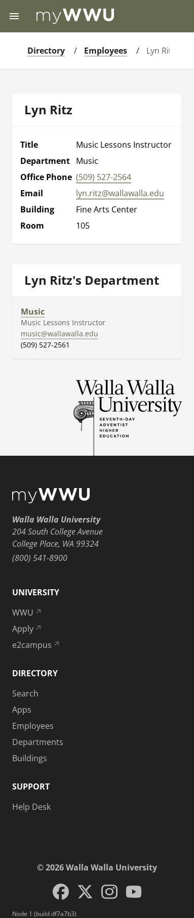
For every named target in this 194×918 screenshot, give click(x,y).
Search (25, 693)
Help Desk (31, 806)
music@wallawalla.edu (59, 333)
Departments (37, 742)
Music (33, 311)
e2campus (36, 644)
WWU (27, 612)
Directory (46, 50)
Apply (27, 628)
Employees (105, 50)
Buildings (29, 758)
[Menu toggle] (14, 16)
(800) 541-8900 (39, 557)
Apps (21, 709)
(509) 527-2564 (103, 177)
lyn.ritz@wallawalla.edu (120, 193)
